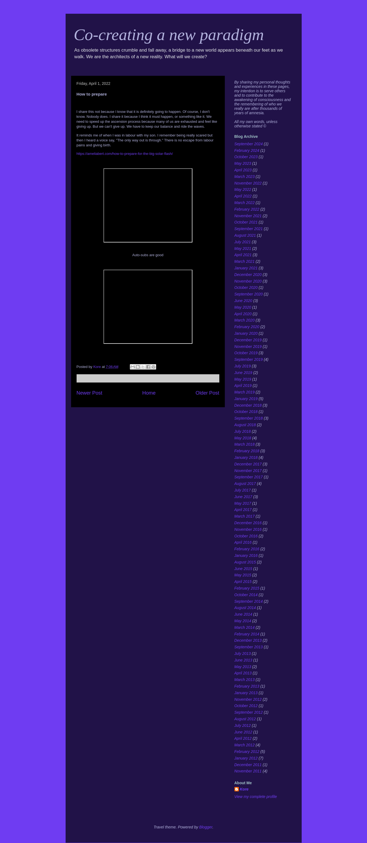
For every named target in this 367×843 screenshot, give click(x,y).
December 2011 (248, 765)
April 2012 (243, 738)
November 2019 (248, 346)
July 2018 (242, 431)
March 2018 (244, 444)
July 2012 (242, 725)
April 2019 (243, 385)
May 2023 (242, 163)
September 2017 (248, 477)
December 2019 (248, 340)
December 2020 (248, 274)
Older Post (207, 393)
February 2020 (246, 327)
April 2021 (243, 255)
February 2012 (246, 751)
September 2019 (248, 359)
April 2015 (243, 581)
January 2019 (246, 399)
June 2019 (243, 372)
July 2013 (242, 653)
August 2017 (245, 483)
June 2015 (243, 568)
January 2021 (246, 268)
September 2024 (248, 144)
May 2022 (242, 189)
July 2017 (242, 490)
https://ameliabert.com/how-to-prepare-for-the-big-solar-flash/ (125, 154)
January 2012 (246, 758)
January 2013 (246, 693)
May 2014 (242, 621)
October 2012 (246, 706)
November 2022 (248, 183)
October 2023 (246, 157)
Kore (244, 789)
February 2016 (246, 549)
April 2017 (243, 509)
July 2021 (242, 242)
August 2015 (245, 562)
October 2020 (246, 287)
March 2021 (244, 261)
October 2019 (246, 353)
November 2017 (248, 470)
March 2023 (244, 176)
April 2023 (243, 170)
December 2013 (248, 640)
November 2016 (248, 529)
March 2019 (244, 392)
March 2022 (244, 202)
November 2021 (248, 216)
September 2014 (248, 601)
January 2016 (246, 555)
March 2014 (244, 627)
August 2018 (245, 425)
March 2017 (244, 516)
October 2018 (246, 411)
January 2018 (246, 457)
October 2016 (246, 536)
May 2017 (242, 503)
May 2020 (242, 307)
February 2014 (246, 634)
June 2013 (243, 660)
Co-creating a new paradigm (169, 35)
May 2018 (242, 438)
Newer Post (89, 393)
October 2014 (246, 595)
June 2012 (243, 732)
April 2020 (243, 314)
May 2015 (242, 575)
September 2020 (248, 294)
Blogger (205, 827)
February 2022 (246, 209)
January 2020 (246, 333)
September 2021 (248, 229)
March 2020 (244, 320)
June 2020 (243, 300)
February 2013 (246, 686)
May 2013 (242, 667)
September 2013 (248, 647)
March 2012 (244, 745)
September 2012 (248, 712)
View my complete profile (255, 796)
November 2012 (248, 699)
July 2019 (242, 366)
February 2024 (246, 150)
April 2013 (243, 673)
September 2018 (248, 418)
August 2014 (245, 607)
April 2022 (243, 196)
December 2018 (248, 405)
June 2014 (243, 614)
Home (149, 393)
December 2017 (248, 464)
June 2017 (243, 497)
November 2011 (248, 771)
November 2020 (248, 281)
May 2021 (242, 248)
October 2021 (246, 222)
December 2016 (248, 523)
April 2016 (243, 542)
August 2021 (245, 235)
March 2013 (244, 679)
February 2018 (246, 451)
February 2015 (246, 588)
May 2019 (242, 379)
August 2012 (245, 719)
